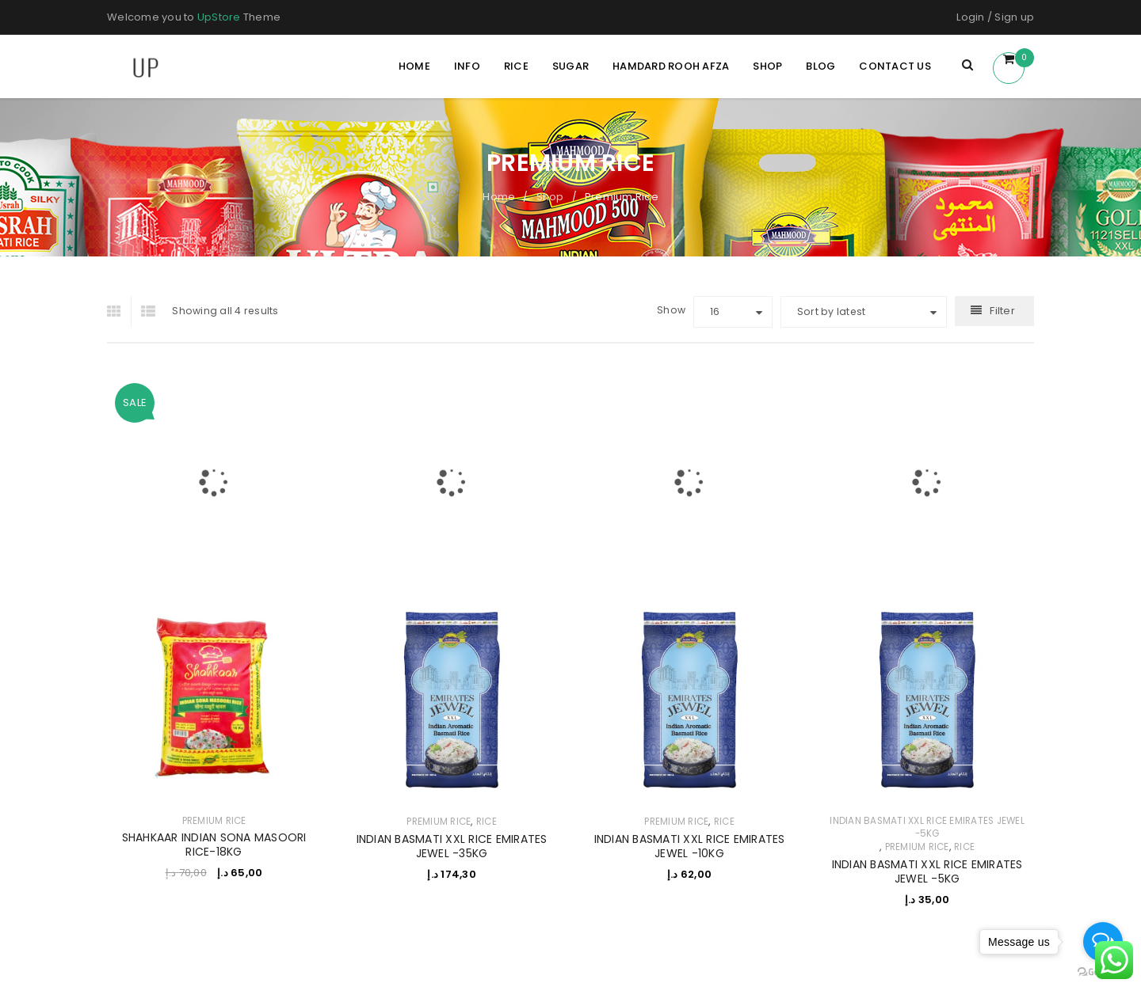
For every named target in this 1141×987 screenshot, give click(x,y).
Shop (550, 196)
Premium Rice (214, 820)
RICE (486, 821)
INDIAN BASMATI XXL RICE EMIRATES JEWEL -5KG (927, 827)
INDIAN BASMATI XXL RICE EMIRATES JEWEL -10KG (689, 846)
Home (499, 196)
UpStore (219, 17)
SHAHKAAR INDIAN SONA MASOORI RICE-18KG (214, 844)
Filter (1002, 310)
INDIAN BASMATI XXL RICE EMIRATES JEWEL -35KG (452, 846)
